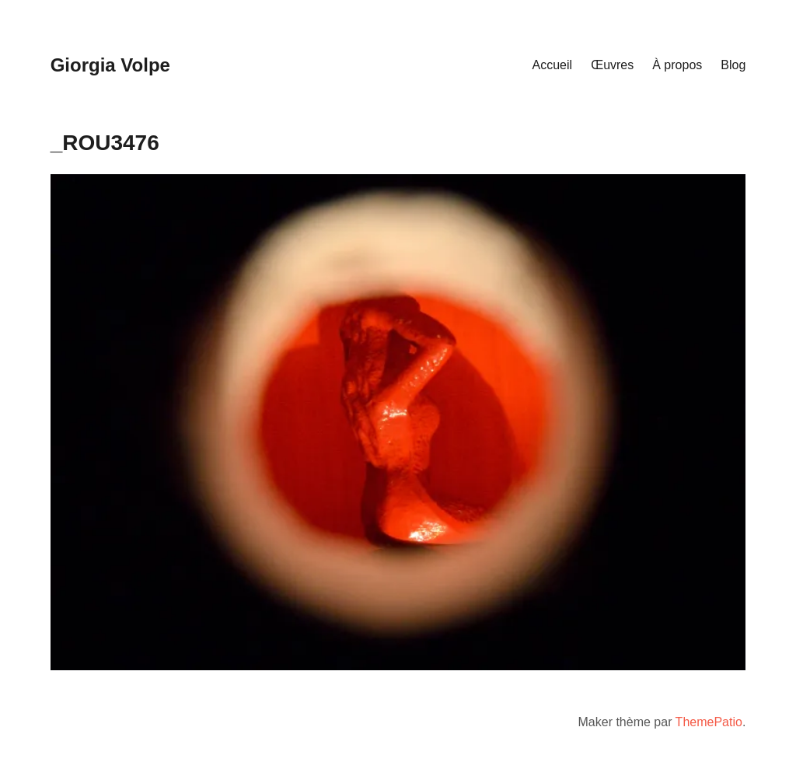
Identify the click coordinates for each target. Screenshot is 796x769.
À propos (677, 65)
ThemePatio (709, 722)
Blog (733, 65)
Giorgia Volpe (110, 64)
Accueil (552, 65)
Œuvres (612, 65)
